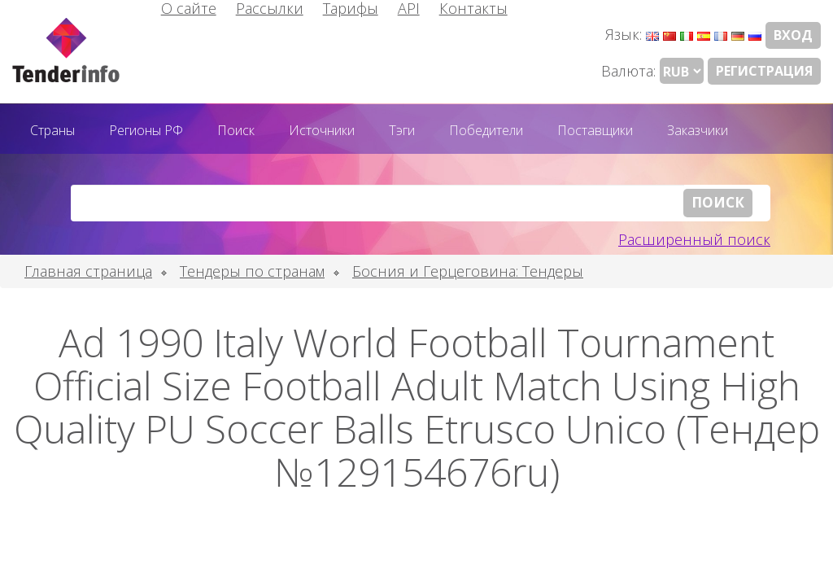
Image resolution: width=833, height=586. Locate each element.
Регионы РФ (146, 130)
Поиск (236, 130)
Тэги (402, 130)
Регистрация (764, 71)
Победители (486, 130)
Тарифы (350, 8)
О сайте (188, 8)
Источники (322, 130)
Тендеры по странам (252, 271)
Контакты (473, 8)
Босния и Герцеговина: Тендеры (467, 271)
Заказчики (697, 130)
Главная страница (88, 271)
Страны (52, 130)
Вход (793, 35)
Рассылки (269, 8)
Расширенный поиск (694, 239)
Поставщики (595, 130)
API (409, 8)
